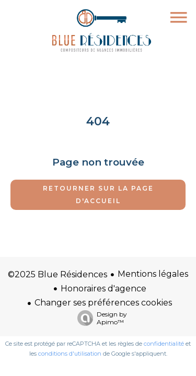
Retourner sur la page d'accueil (98, 194)
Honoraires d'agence (103, 288)
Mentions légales (153, 274)
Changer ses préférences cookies (103, 303)
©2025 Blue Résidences (57, 274)
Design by (99, 318)
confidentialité (164, 343)
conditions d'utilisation (69, 353)
